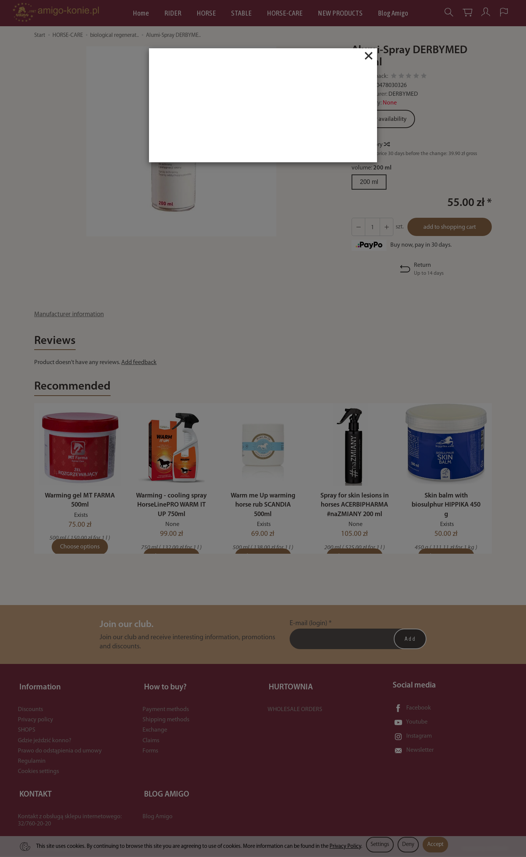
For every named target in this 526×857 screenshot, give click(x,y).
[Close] (368, 55)
